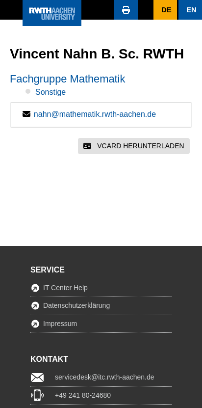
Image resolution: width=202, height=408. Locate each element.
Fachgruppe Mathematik (67, 79)
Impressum (60, 323)
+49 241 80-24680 (83, 395)
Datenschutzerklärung (76, 305)
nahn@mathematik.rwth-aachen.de (95, 114)
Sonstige (50, 92)
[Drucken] (126, 10)
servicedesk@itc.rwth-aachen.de (104, 377)
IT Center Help (65, 288)
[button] (11, 10)
